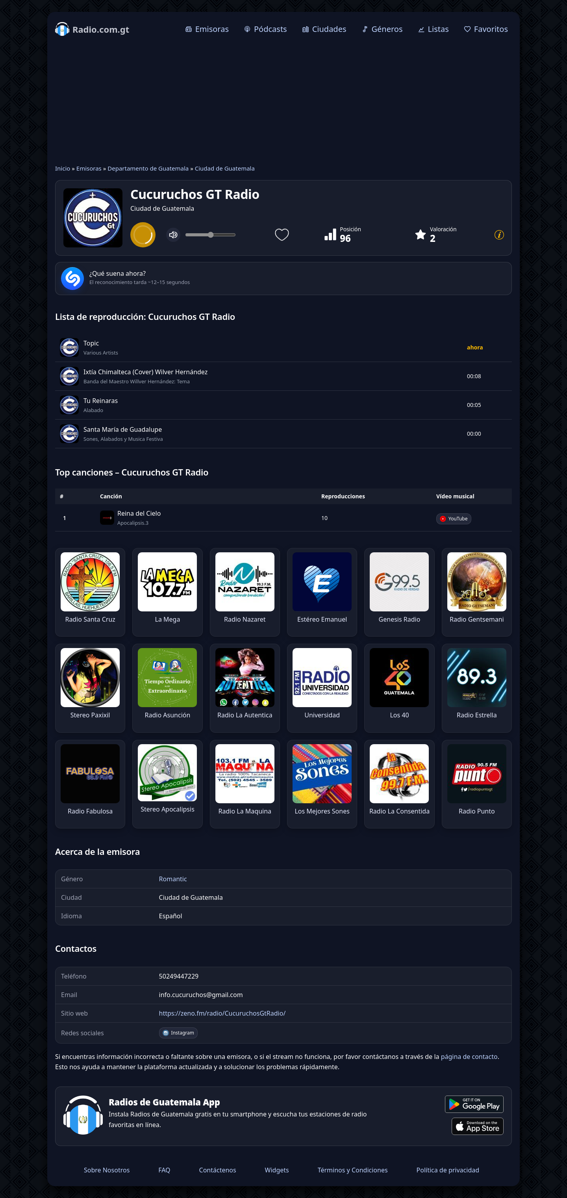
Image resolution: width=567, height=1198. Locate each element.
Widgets (277, 1170)
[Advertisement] (283, 101)
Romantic (173, 879)
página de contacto (469, 1056)
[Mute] (173, 235)
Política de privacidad (448, 1170)
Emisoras (89, 168)
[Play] (143, 234)
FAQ (164, 1170)
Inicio (62, 168)
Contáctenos (217, 1170)
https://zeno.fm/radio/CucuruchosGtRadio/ (222, 1013)
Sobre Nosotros (107, 1170)
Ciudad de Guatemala (225, 168)
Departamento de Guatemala (148, 168)
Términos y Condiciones (353, 1170)
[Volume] (210, 235)
